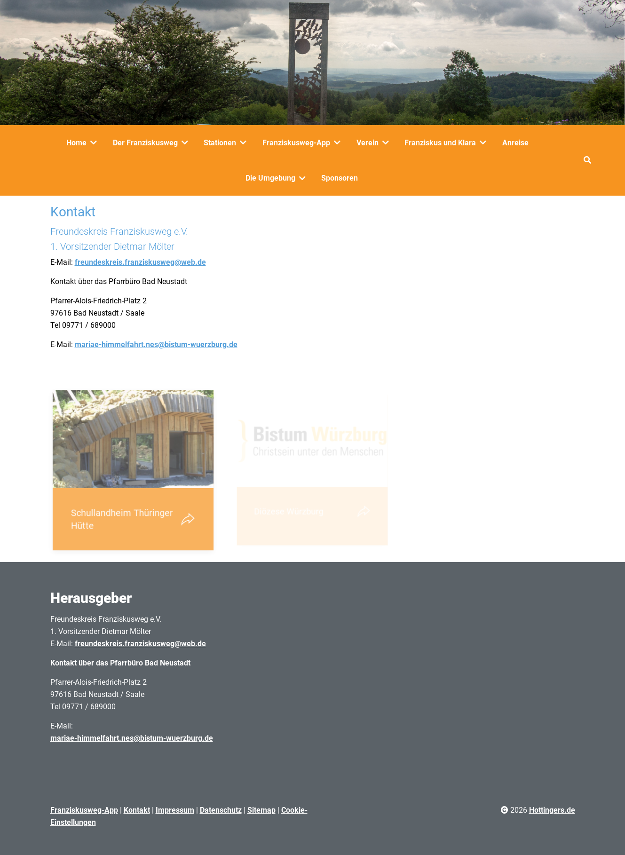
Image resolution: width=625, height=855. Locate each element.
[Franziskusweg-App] (339, 142)
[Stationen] (245, 142)
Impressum (175, 810)
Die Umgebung (270, 178)
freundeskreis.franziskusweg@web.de (140, 262)
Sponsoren (339, 178)
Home (76, 142)
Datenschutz (221, 810)
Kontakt (137, 810)
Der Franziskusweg (145, 142)
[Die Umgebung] (304, 178)
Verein (367, 142)
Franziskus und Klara (440, 142)
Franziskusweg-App (296, 142)
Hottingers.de (552, 810)
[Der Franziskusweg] (187, 142)
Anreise (515, 142)
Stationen (220, 142)
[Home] (95, 142)
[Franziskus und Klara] (485, 142)
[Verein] (387, 142)
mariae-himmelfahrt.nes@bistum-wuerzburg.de (156, 344)
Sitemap (261, 810)
